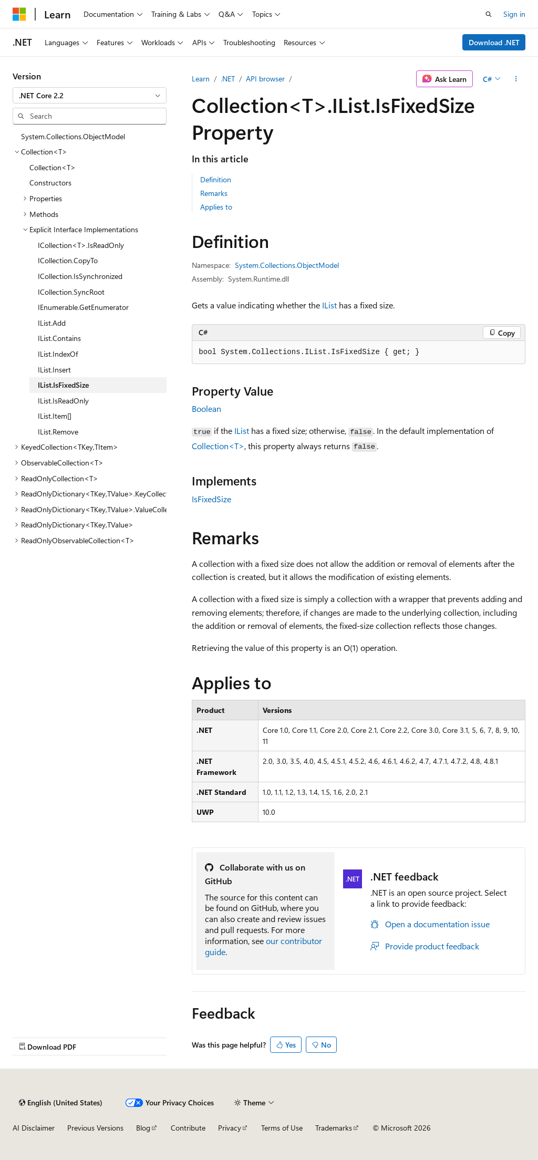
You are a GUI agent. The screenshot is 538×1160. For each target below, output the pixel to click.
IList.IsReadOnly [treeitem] (63, 401)
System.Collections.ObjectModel (287, 265)
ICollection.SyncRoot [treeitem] (71, 292)
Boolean (206, 408)
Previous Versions (95, 1128)
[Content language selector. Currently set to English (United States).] (61, 1102)
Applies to (216, 207)
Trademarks (333, 1128)
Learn (201, 79)
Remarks (213, 193)
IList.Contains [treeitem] (59, 338)
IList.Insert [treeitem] (54, 370)
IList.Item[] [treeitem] (54, 416)
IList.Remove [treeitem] (58, 432)
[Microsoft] (19, 14)
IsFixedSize (211, 498)
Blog (143, 1128)
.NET (228, 79)
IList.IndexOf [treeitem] (58, 354)
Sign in (514, 14)
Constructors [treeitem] (50, 183)
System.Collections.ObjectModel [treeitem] (73, 136)
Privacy (229, 1128)
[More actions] (516, 78)
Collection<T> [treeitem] (52, 167)
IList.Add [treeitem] (52, 323)
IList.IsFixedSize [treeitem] (63, 385)
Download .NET (494, 42)
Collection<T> (218, 445)
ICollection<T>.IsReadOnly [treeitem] (81, 245)
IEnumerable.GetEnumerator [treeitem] (83, 307)
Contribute (188, 1128)
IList (329, 304)
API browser (265, 79)
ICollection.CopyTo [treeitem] (68, 260)
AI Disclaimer (34, 1128)
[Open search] (488, 14)
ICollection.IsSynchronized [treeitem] (80, 276)
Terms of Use (282, 1128)
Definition (215, 179)
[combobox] (90, 95)
